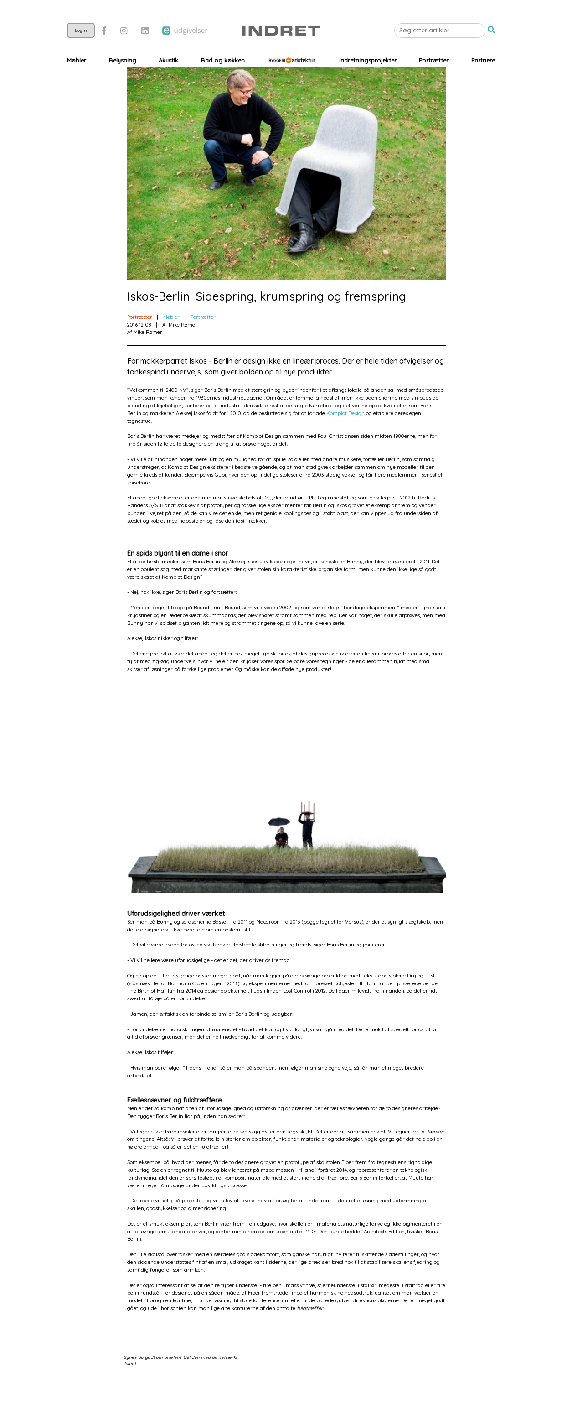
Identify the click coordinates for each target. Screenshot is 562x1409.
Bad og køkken (223, 82)
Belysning (122, 82)
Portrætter (434, 82)
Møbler (76, 82)
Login (81, 52)
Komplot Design (345, 442)
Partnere (483, 82)
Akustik (168, 82)
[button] (491, 52)
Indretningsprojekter (368, 82)
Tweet (130, 1392)
